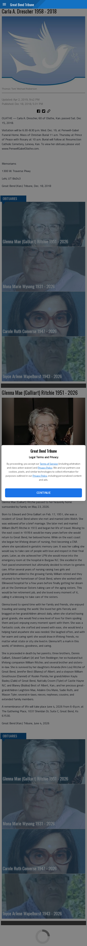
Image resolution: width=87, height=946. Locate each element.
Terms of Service (49, 464)
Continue (43, 493)
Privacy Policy (45, 467)
